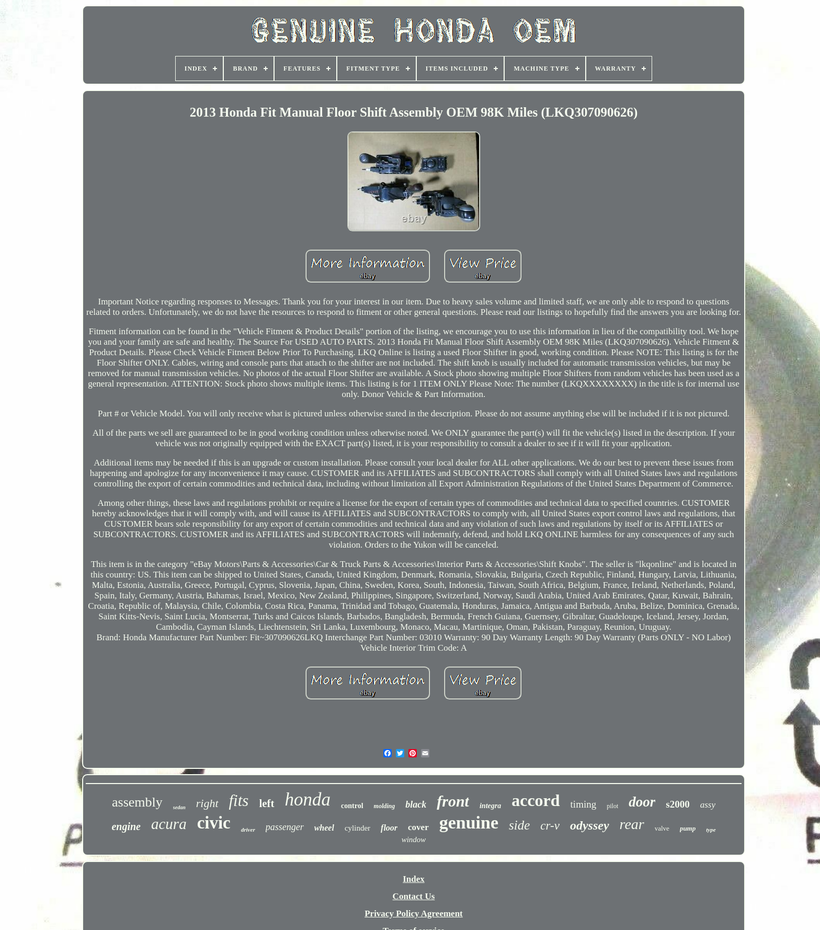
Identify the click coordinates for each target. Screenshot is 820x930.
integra (490, 806)
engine (126, 826)
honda (308, 799)
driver (248, 829)
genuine (468, 822)
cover (418, 827)
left (266, 803)
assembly (137, 802)
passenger (285, 827)
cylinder (357, 828)
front (453, 801)
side (519, 825)
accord (535, 800)
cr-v (550, 825)
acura (169, 823)
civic (214, 822)
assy (707, 805)
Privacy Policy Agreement (414, 913)
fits (239, 800)
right (207, 803)
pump (688, 828)
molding (384, 806)
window (414, 839)
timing (584, 804)
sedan (179, 807)
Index (414, 879)
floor (389, 827)
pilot (612, 806)
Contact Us (414, 896)
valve (662, 828)
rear (632, 824)
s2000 (677, 804)
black (415, 804)
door (642, 802)
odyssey (589, 825)
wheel (324, 827)
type (710, 829)
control (352, 806)
